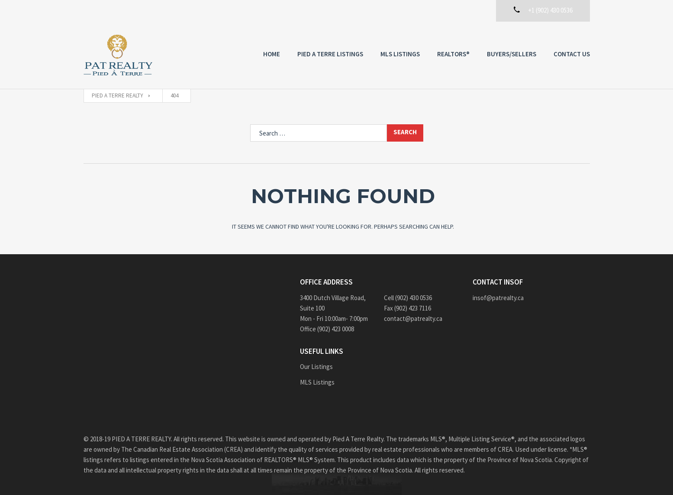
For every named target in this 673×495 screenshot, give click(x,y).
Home (271, 54)
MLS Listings (400, 54)
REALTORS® (453, 54)
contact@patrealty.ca (413, 318)
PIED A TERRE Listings (330, 54)
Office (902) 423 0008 (327, 329)
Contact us (572, 54)
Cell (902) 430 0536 (408, 298)
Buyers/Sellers (511, 54)
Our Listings (316, 366)
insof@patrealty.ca (498, 298)
